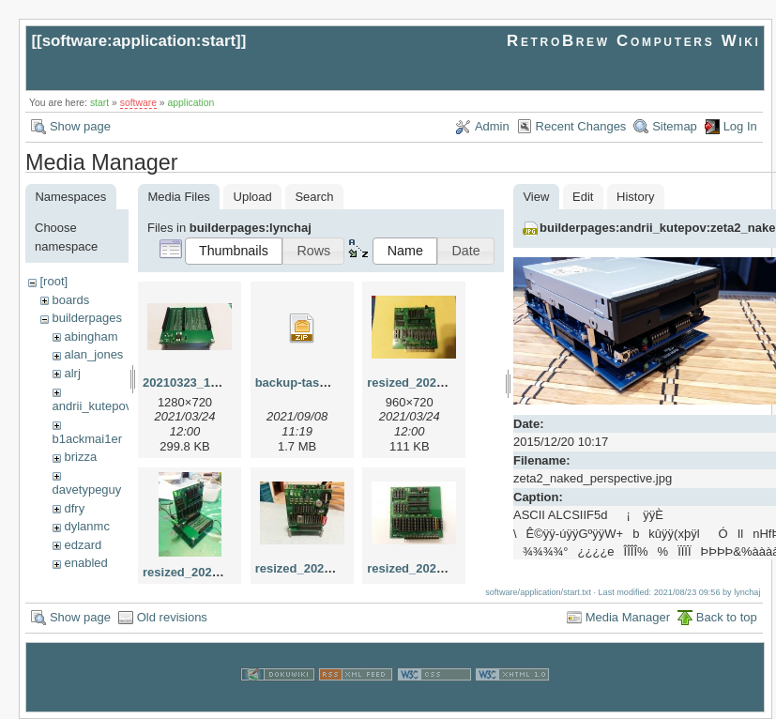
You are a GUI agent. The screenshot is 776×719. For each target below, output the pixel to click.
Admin (492, 126)
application (191, 103)
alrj (72, 373)
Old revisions (172, 616)
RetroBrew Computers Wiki (634, 41)
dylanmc (86, 526)
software (138, 103)
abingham (90, 336)
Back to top (726, 616)
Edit (582, 197)
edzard (82, 545)
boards (70, 300)
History (635, 197)
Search (314, 197)
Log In (740, 126)
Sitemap (674, 126)
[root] (53, 281)
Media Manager (628, 616)
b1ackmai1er (87, 439)
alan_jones (93, 354)
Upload (253, 197)
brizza (80, 457)
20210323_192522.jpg (204, 382)
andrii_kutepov (92, 406)
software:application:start (139, 41)
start (99, 103)
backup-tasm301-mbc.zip (328, 382)
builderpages (86, 318)
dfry (74, 508)
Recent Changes (581, 126)
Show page (80, 126)
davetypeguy (87, 489)
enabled (85, 563)
